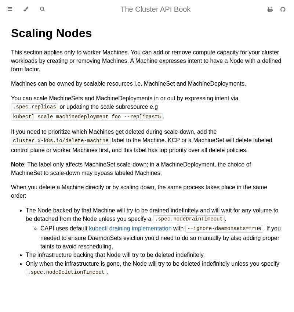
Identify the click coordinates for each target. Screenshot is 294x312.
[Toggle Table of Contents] (10, 9)
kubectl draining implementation (130, 227)
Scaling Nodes (51, 33)
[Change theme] (26, 9)
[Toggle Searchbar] (42, 9)
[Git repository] (282, 9)
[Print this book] (271, 9)
